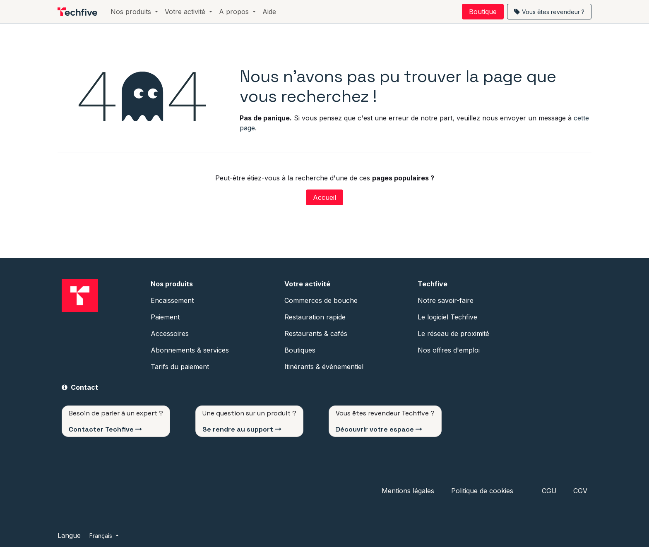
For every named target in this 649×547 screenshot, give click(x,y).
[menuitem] (134, 11)
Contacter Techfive (101, 429)
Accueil (324, 197)
